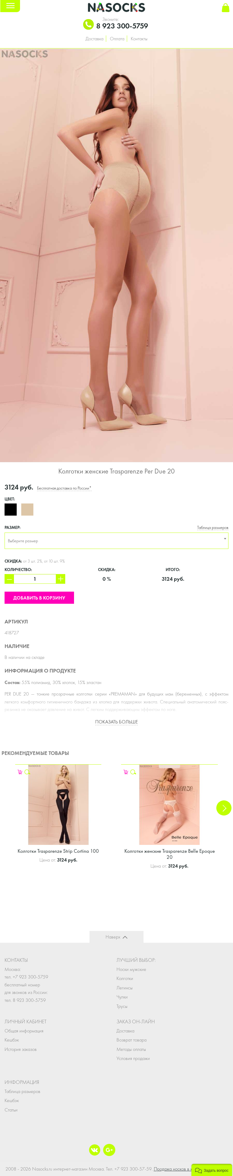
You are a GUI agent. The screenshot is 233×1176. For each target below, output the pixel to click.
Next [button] (223, 808)
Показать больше (116, 722)
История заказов (21, 1049)
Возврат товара (131, 1040)
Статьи (11, 1110)
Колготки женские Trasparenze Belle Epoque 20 (169, 854)
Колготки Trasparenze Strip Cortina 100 (58, 851)
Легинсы (124, 988)
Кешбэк (12, 1040)
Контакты (139, 38)
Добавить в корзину (39, 598)
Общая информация (24, 1031)
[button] (211, 1170)
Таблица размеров (212, 527)
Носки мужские (131, 969)
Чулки (122, 997)
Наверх (113, 937)
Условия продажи (133, 1058)
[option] (116, 255)
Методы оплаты (131, 1049)
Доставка (94, 38)
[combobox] (116, 541)
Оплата (117, 38)
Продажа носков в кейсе (178, 1169)
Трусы (121, 1006)
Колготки (124, 978)
